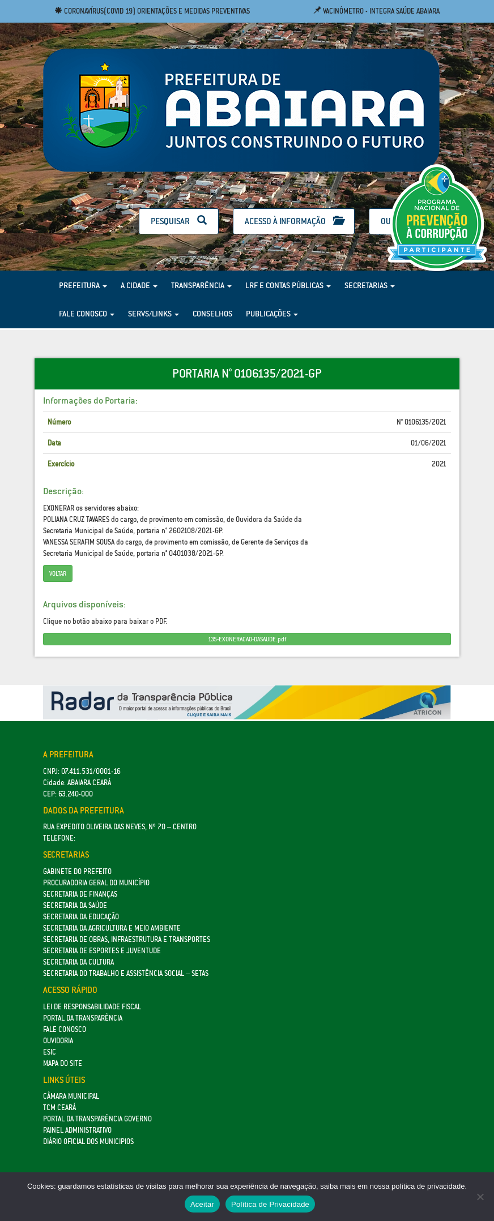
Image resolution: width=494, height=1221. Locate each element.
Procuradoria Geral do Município (96, 883)
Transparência (201, 285)
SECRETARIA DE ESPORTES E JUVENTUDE (102, 950)
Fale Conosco (86, 314)
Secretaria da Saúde (75, 905)
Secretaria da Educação (81, 916)
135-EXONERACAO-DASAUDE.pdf (247, 639)
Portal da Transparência (82, 1018)
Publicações (272, 314)
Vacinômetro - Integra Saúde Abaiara (376, 11)
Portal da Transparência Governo (97, 1119)
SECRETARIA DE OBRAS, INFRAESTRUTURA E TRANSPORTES (126, 939)
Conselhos (212, 314)
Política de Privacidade (270, 1204)
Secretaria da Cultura (78, 962)
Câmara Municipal (71, 1096)
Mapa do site (62, 1063)
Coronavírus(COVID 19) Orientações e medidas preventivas (152, 11)
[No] (480, 1196)
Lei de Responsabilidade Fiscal (92, 1006)
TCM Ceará (59, 1107)
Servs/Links (153, 314)
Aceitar (202, 1204)
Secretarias (369, 285)
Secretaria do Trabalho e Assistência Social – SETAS (125, 973)
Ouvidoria (58, 1040)
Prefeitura (83, 285)
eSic (49, 1052)
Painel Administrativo (77, 1130)
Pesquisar (179, 221)
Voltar (57, 573)
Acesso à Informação (294, 221)
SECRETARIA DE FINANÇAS (80, 894)
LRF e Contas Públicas (288, 285)
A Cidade (139, 285)
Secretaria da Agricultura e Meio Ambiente (112, 928)
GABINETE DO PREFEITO (77, 871)
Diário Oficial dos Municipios (88, 1141)
